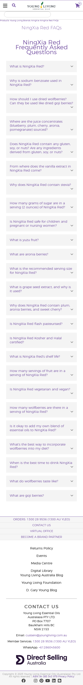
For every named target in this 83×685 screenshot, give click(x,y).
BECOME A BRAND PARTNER (41, 537)
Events (41, 555)
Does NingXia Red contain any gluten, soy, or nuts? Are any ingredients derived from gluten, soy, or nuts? (40, 148)
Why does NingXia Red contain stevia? (40, 185)
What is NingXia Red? (27, 66)
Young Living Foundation (41, 582)
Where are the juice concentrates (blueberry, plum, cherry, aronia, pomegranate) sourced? (36, 125)
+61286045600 (49, 647)
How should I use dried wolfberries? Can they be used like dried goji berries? (41, 101)
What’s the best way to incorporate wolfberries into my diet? (38, 446)
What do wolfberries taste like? (34, 481)
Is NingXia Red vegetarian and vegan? (40, 389)
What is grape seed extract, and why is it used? (40, 289)
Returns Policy (41, 548)
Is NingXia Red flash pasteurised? (36, 324)
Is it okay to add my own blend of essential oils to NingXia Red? (37, 428)
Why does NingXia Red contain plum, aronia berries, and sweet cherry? (40, 307)
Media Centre (41, 563)
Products (4, 21)
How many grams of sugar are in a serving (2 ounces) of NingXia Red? (37, 205)
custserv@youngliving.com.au (46, 635)
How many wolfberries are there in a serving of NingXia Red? (39, 409)
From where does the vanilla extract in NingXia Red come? (40, 168)
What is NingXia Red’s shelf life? (35, 356)
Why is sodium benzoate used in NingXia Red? (36, 82)
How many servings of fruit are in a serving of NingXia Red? (37, 373)
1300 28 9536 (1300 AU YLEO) (54, 641)
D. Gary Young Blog (41, 590)
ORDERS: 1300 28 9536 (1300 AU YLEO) (41, 519)
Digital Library (41, 570)
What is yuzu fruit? (24, 240)
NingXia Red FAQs (49, 21)
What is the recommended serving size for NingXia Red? (41, 270)
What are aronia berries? (29, 254)
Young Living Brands (20, 21)
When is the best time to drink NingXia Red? (41, 465)
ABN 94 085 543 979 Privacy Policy (53, 676)
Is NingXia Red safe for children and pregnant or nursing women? (38, 223)
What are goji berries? (27, 495)
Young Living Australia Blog (41, 575)
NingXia (35, 21)
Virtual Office (41, 531)
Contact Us (41, 525)
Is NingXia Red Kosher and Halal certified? (36, 340)
